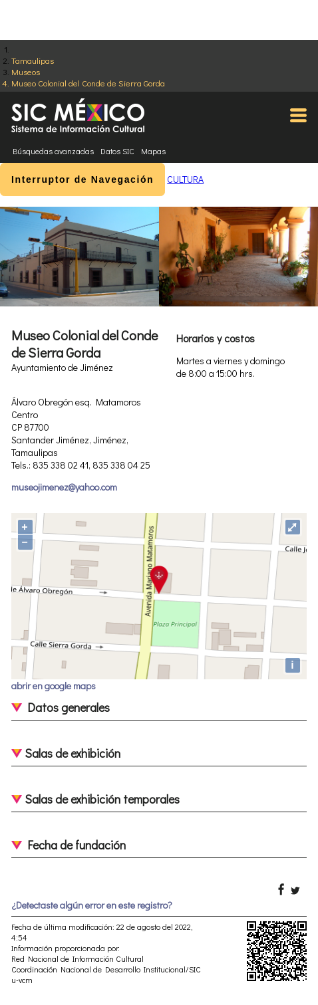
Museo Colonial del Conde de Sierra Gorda (88, 82)
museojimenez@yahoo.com (64, 487)
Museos (25, 71)
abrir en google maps (53, 685)
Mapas (153, 151)
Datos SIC (117, 151)
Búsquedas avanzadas (53, 151)
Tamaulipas (32, 60)
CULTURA (185, 179)
